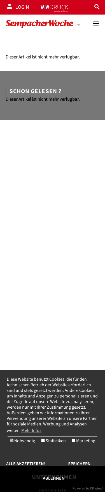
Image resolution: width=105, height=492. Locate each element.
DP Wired (96, 488)
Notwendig (22, 441)
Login (22, 7)
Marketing (83, 441)
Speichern (79, 464)
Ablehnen (54, 478)
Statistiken (53, 441)
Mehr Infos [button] (31, 430)
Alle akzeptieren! (25, 464)
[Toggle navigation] (96, 23)
